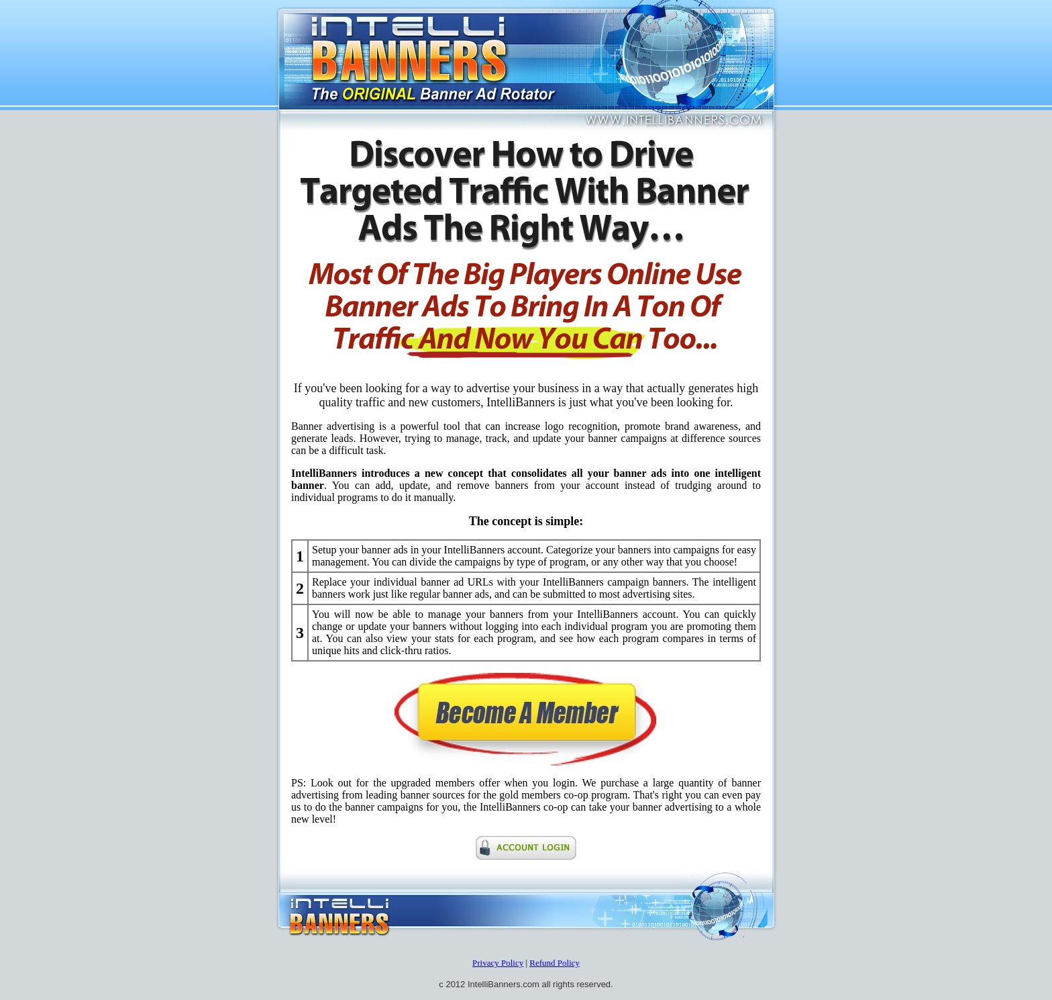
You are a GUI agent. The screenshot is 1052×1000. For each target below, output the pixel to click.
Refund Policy (554, 963)
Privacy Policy (497, 963)
